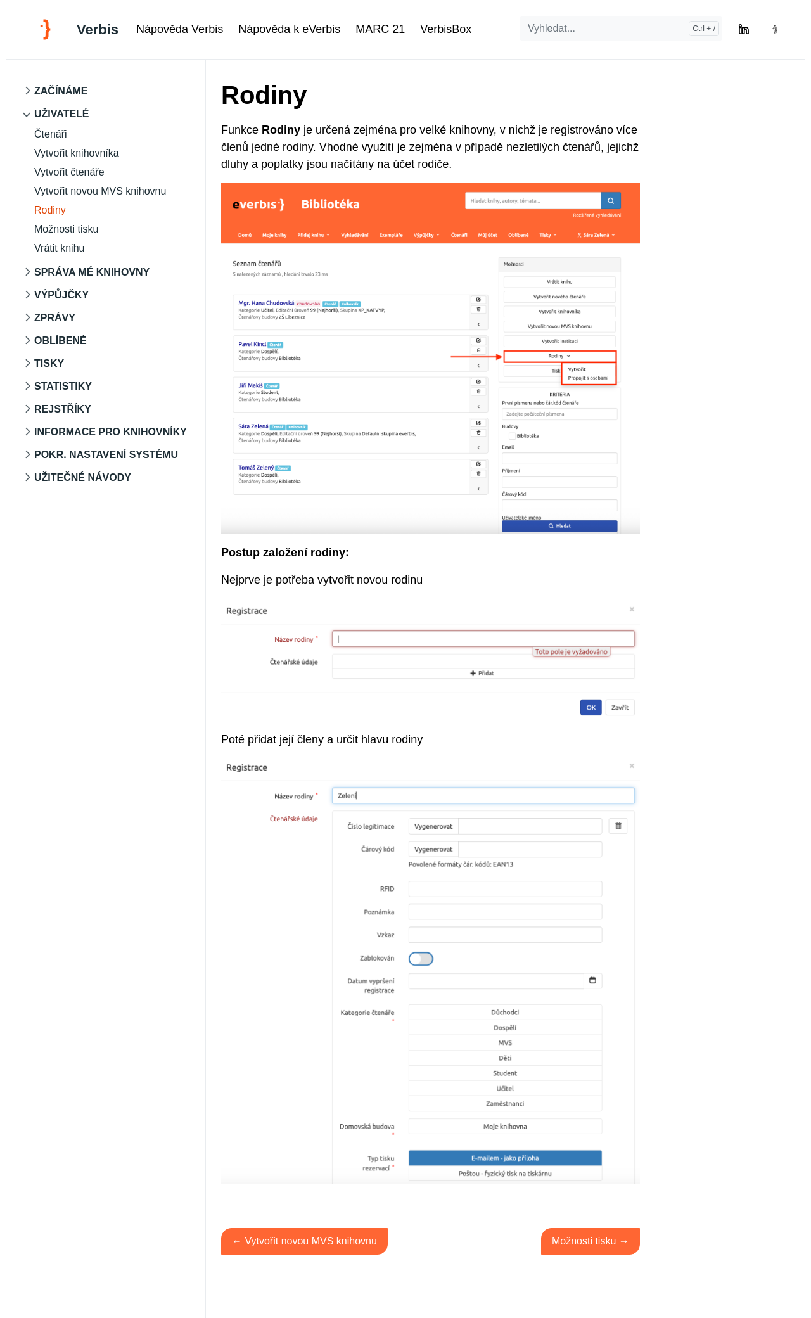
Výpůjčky (61, 295)
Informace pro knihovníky (110, 431)
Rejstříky (62, 409)
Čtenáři (50, 134)
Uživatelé (61, 113)
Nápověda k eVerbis (289, 29)
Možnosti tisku (66, 229)
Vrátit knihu (59, 248)
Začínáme (60, 91)
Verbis (97, 29)
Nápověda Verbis (179, 29)
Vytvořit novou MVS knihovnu (100, 191)
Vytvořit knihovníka (76, 153)
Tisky (49, 363)
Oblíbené (60, 340)
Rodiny (50, 210)
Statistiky (63, 386)
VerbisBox (445, 29)
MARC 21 (380, 29)
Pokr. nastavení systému (106, 454)
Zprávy (54, 317)
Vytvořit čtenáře (69, 172)
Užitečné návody (82, 477)
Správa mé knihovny (92, 272)
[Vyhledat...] (621, 28)
